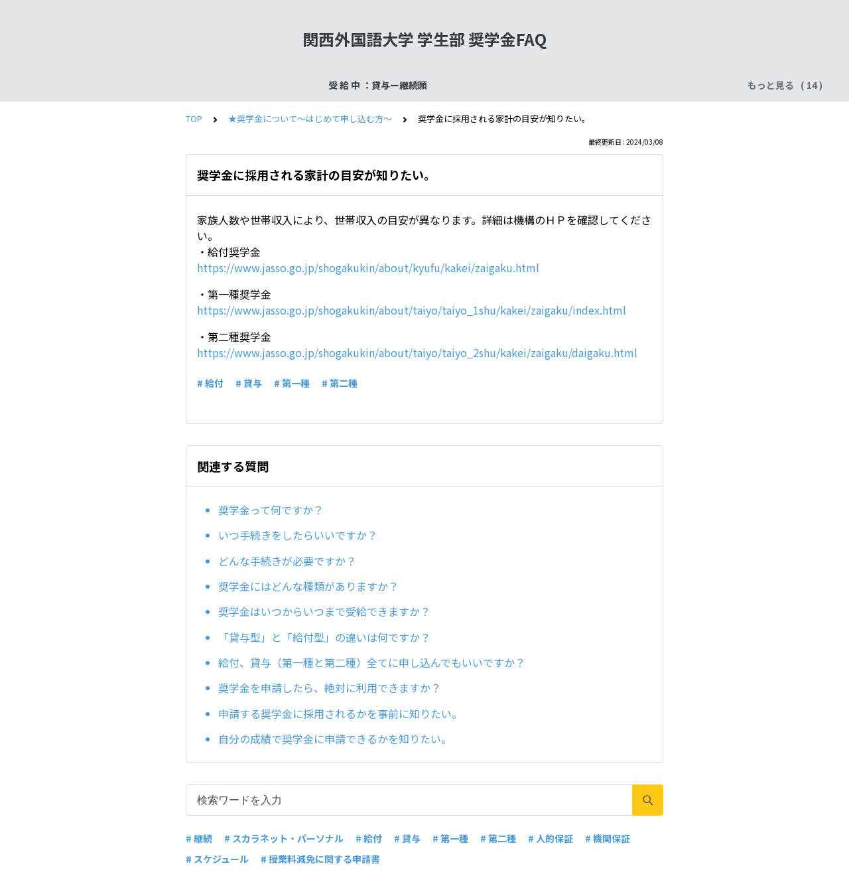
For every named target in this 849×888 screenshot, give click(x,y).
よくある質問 (653, 85)
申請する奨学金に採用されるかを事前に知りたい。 (340, 713)
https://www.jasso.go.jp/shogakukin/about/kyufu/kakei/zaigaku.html (368, 267)
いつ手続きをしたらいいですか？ (297, 535)
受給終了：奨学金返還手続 (248, 85)
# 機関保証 (607, 838)
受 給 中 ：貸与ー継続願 (124, 85)
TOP (194, 118)
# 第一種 (292, 383)
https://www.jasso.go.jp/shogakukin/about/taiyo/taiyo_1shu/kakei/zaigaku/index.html (411, 310)
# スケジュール (217, 858)
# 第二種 (340, 383)
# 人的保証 (550, 838)
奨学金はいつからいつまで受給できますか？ (324, 611)
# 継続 (199, 838)
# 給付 (210, 383)
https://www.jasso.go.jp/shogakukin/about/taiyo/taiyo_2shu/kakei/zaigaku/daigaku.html (417, 352)
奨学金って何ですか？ (271, 510)
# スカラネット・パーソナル (284, 838)
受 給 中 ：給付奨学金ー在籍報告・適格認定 (515, 85)
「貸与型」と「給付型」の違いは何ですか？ (324, 637)
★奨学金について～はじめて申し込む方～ (310, 118)
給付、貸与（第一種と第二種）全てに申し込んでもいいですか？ (371, 662)
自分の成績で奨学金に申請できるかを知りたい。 (335, 739)
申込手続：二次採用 (364, 85)
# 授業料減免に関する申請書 (320, 858)
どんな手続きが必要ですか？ (287, 561)
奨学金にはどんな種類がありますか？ (308, 586)
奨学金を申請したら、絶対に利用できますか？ (329, 688)
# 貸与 (248, 383)
